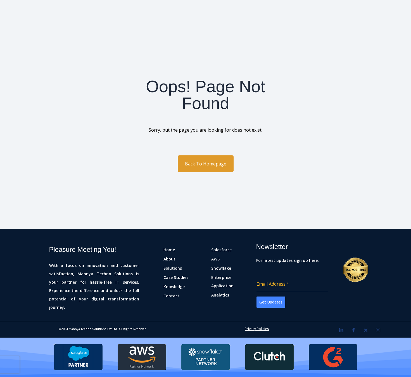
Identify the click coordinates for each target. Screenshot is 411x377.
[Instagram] (378, 330)
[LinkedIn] (341, 330)
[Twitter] (366, 330)
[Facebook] (353, 330)
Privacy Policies (257, 328)
